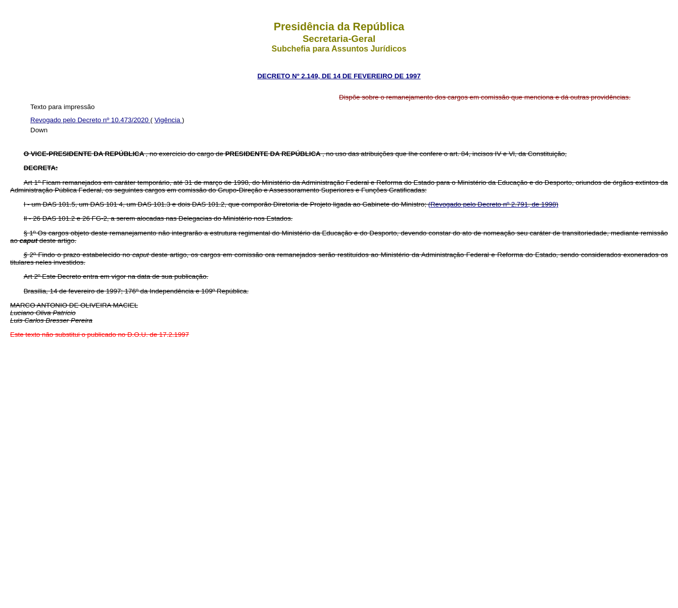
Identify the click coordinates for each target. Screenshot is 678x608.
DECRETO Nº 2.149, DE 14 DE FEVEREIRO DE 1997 (338, 76)
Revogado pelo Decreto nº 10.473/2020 (90, 120)
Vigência (168, 120)
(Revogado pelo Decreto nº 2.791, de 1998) (493, 204)
